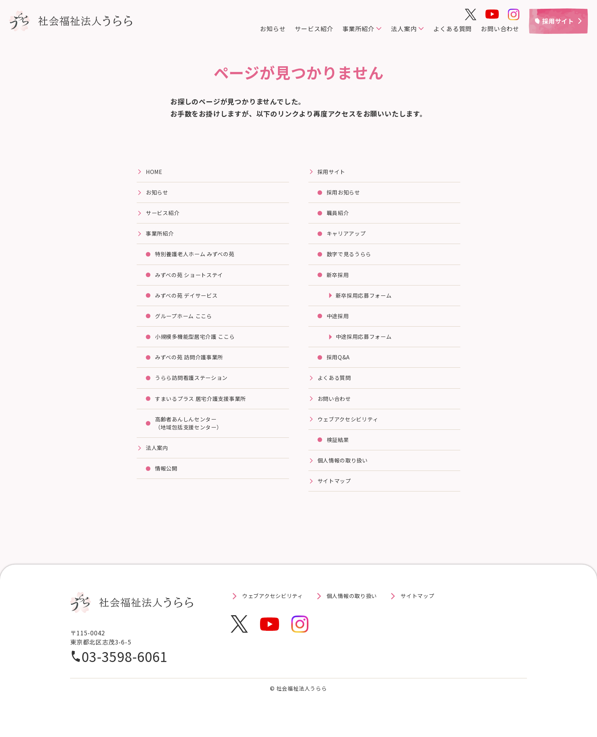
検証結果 (339, 454)
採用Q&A (340, 367)
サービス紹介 (314, 28)
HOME (155, 172)
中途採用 (339, 324)
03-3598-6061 (124, 673)
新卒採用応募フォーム (368, 302)
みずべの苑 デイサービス (191, 302)
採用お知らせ (346, 194)
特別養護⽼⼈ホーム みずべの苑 (200, 259)
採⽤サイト (334, 172)
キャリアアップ (349, 237)
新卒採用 (339, 281)
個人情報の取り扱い (346, 476)
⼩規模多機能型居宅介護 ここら (200, 346)
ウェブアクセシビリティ (352, 432)
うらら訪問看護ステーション (196, 389)
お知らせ (273, 28)
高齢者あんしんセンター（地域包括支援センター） (193, 437)
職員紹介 (339, 215)
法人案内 (404, 28)
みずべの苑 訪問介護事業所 (194, 367)
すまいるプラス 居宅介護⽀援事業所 (207, 411)
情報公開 (167, 485)
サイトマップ (337, 497)
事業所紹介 (358, 28)
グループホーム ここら (187, 324)
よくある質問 (452, 28)
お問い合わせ (500, 28)
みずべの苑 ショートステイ (194, 281)
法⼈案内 (158, 463)
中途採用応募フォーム (368, 346)
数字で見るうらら (352, 259)
